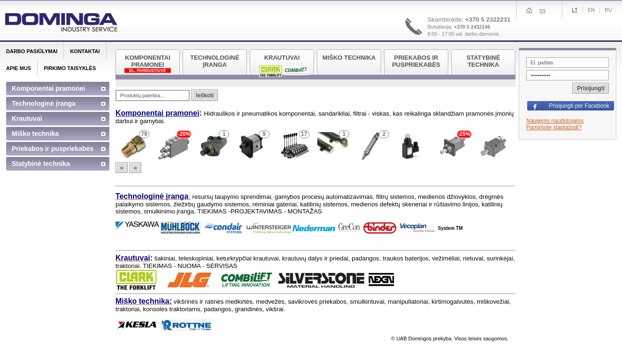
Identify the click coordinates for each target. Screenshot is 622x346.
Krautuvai (27, 118)
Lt (575, 10)
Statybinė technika (41, 163)
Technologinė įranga (44, 103)
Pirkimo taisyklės (70, 68)
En (591, 10)
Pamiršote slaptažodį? (554, 127)
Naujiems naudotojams (555, 121)
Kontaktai (85, 51)
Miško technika (35, 133)
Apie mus (18, 68)
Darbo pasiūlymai (31, 51)
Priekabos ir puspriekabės (52, 148)
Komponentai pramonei (157, 113)
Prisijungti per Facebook (579, 105)
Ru (608, 10)
